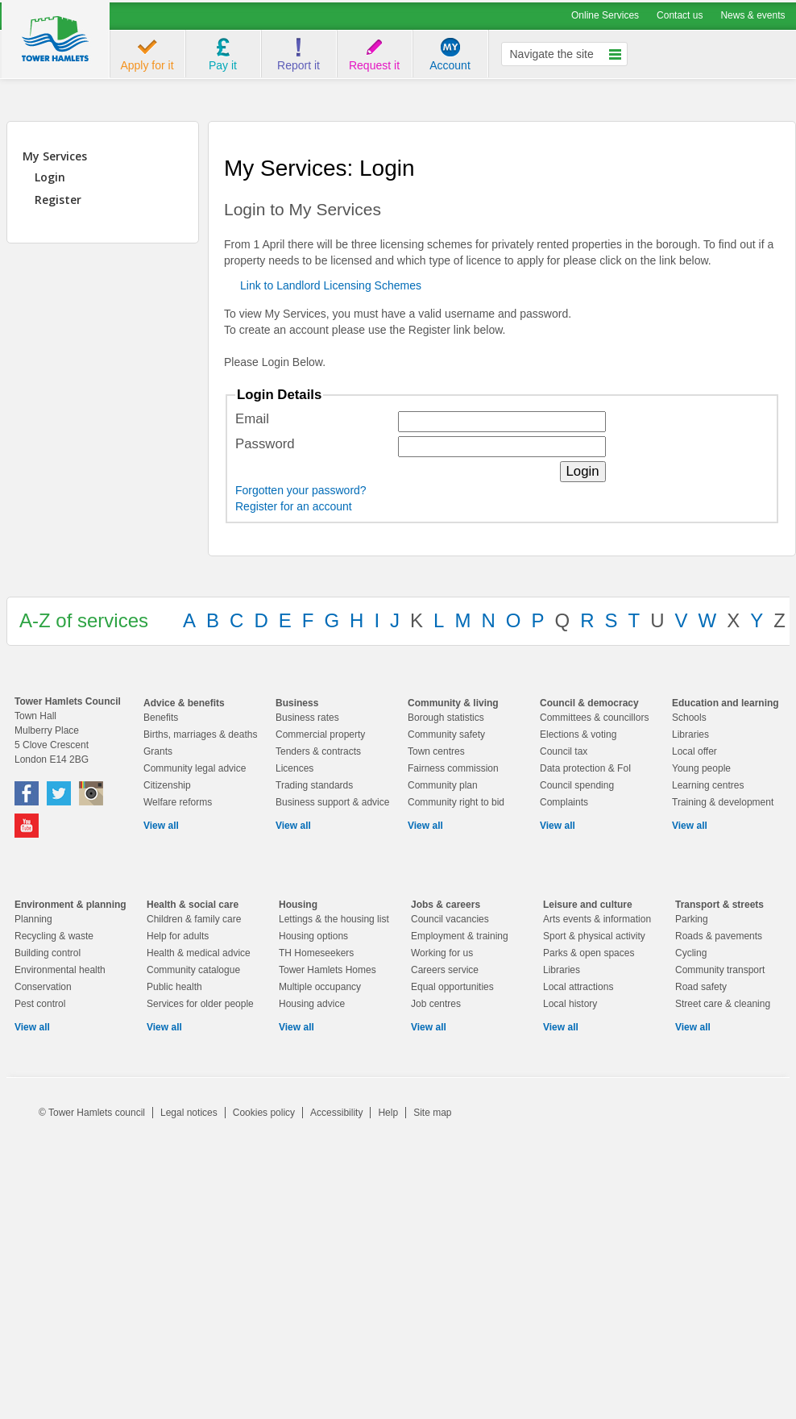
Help (388, 1112)
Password (265, 444)
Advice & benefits (184, 703)
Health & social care (192, 904)
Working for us (442, 953)
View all (161, 825)
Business (297, 703)
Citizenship (167, 785)
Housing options (313, 936)
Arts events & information (597, 919)
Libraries (690, 734)
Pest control (40, 1003)
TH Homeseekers (316, 953)
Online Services (605, 15)
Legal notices (189, 1112)
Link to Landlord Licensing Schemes (330, 285)
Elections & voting (578, 734)
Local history (570, 1003)
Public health (174, 986)
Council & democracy (589, 703)
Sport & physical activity (594, 936)
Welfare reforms (177, 802)
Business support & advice (332, 802)
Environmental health (60, 970)
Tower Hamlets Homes (327, 970)
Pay (223, 65)
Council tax (563, 751)
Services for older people (200, 1003)
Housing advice (312, 1003)
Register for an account (293, 506)
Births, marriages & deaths (200, 734)
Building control (48, 953)
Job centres (436, 1003)
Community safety (446, 734)
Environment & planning (70, 904)
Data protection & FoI (585, 768)
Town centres (436, 751)
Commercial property (320, 734)
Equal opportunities (452, 986)
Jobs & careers (445, 904)
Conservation (43, 986)
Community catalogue (193, 970)
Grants (157, 751)
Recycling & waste (54, 936)
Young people (701, 768)
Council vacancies (450, 919)
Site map (432, 1112)
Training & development (722, 802)
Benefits (160, 717)
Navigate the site (552, 54)
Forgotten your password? (301, 490)
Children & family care (194, 919)
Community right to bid (456, 802)
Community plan (443, 785)
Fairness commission (453, 768)
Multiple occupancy (320, 986)
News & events (752, 15)
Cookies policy (264, 1112)
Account (450, 65)
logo (56, 40)
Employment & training (459, 936)
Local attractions (578, 986)
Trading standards (314, 785)
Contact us (680, 15)
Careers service (445, 970)
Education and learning (725, 703)
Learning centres (708, 785)
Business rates (307, 717)
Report (298, 65)
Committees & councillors (594, 717)
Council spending (577, 785)
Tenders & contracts (318, 751)
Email (252, 419)
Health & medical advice (199, 953)
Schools (689, 717)
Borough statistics (446, 717)
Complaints (564, 802)
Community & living (453, 703)
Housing (298, 904)
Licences (294, 768)
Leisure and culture (587, 904)
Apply (146, 65)
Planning (33, 919)
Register (58, 199)
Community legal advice (194, 768)
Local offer (694, 751)
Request (374, 65)
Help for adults (178, 936)
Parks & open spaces (588, 953)
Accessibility (336, 1112)
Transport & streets (719, 904)
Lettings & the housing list (334, 919)
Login (50, 177)
